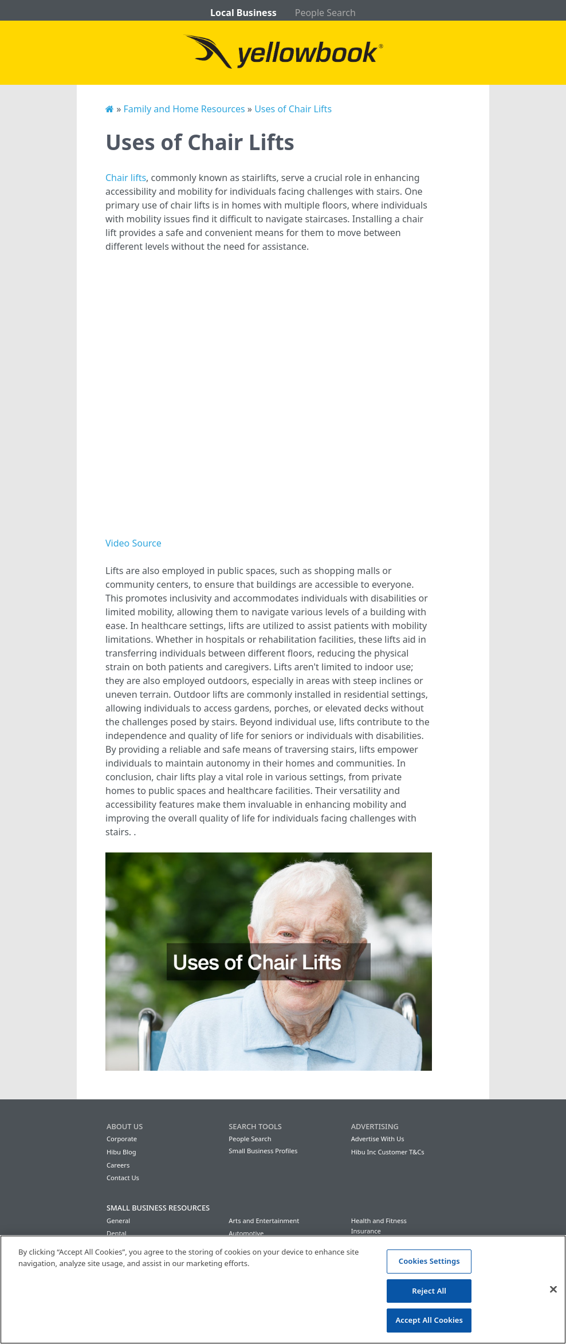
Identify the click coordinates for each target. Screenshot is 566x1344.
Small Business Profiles (263, 1150)
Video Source (133, 543)
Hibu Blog (121, 1151)
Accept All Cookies (429, 1320)
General (118, 1220)
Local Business (243, 12)
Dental (117, 1233)
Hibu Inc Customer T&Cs (387, 1151)
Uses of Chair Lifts (293, 109)
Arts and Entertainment (264, 1220)
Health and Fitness (379, 1220)
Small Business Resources (158, 1207)
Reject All (429, 1291)
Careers (118, 1165)
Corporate (122, 1138)
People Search (325, 12)
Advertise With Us (377, 1138)
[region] (283, 1289)
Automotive (246, 1233)
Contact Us (123, 1177)
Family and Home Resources (184, 109)
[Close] (553, 1289)
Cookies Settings (429, 1261)
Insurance (366, 1231)
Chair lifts (125, 177)
